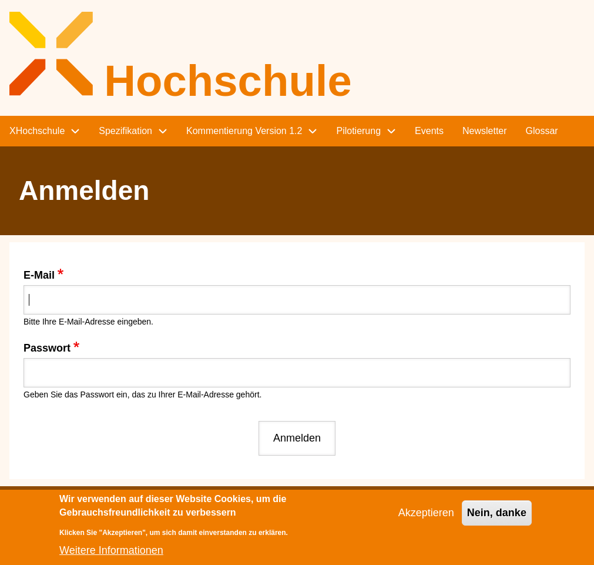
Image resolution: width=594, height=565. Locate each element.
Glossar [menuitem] (542, 131)
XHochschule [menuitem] (37, 131)
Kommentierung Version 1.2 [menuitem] (244, 131)
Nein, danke (496, 519)
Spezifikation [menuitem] (125, 131)
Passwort (47, 348)
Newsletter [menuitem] (484, 131)
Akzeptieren (426, 519)
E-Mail (39, 275)
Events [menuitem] (429, 131)
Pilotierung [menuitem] (358, 131)
